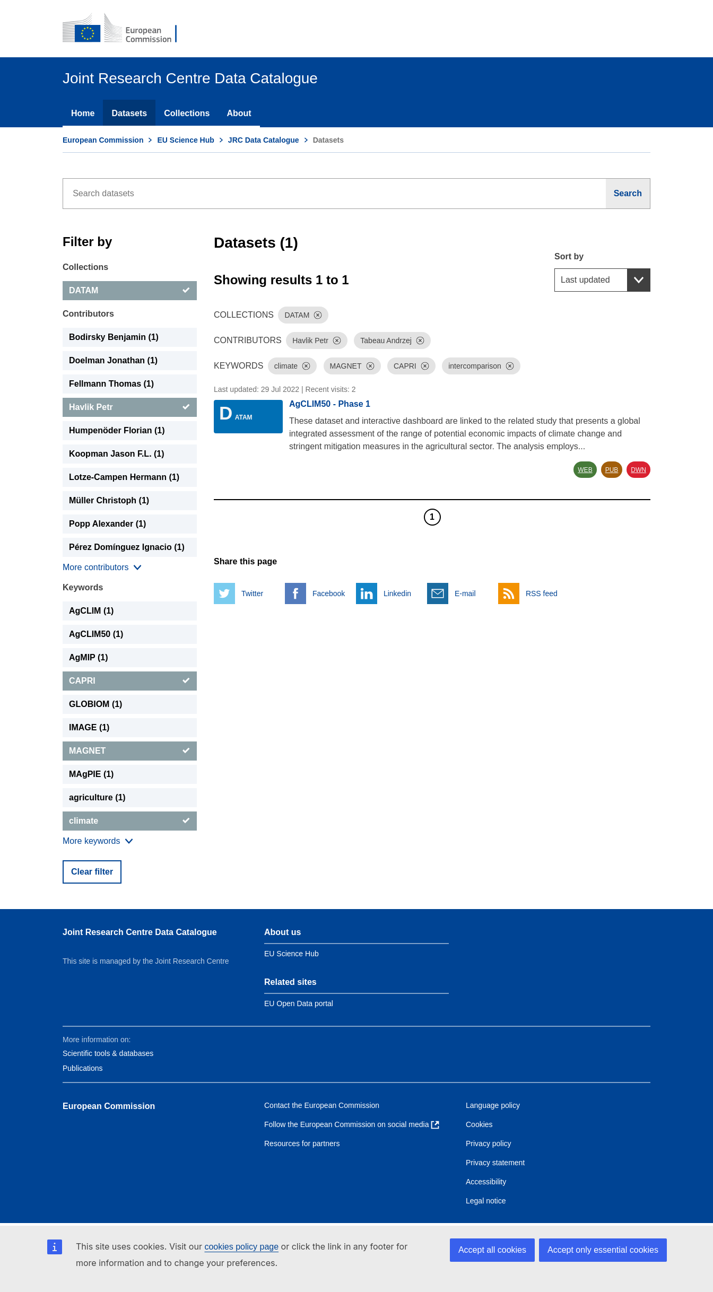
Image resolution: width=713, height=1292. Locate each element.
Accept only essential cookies (602, 1249)
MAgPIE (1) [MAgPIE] (91, 774)
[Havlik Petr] (130, 407)
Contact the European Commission (321, 1105)
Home (82, 113)
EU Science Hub (185, 140)
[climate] (130, 821)
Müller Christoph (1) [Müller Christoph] (109, 500)
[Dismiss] (318, 315)
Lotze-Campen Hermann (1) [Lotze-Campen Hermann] (124, 477)
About (239, 113)
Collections (187, 113)
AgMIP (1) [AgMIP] (88, 657)
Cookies (479, 1124)
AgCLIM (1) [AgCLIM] (91, 610)
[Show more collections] (102, 567)
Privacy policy (488, 1143)
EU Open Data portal (298, 1003)
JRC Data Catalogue (263, 140)
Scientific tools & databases (108, 1053)
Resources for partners (302, 1143)
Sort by (569, 256)
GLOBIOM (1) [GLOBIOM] (95, 704)
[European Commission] (127, 29)
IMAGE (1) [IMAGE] (89, 727)
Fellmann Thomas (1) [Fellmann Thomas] (111, 383)
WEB (585, 470)
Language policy (493, 1105)
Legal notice (486, 1201)
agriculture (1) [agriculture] (97, 797)
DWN (638, 470)
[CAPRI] (130, 681)
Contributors (88, 313)
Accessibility (486, 1181)
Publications (83, 1068)
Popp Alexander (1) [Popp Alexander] (107, 523)
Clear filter (92, 871)
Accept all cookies (492, 1249)
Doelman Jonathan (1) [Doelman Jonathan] (113, 360)
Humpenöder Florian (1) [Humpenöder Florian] (116, 430)
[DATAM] (130, 290)
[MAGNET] (130, 751)
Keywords (83, 587)
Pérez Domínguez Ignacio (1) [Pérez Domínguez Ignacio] (127, 547)
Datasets (129, 113)
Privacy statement (495, 1162)
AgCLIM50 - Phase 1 (329, 403)
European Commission (103, 140)
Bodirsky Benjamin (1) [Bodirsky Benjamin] (114, 337)
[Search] (628, 193)
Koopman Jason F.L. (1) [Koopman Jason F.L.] (116, 453)
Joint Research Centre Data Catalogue (140, 932)
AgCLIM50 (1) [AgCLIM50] (96, 634)
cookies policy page (241, 1246)
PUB (612, 470)
